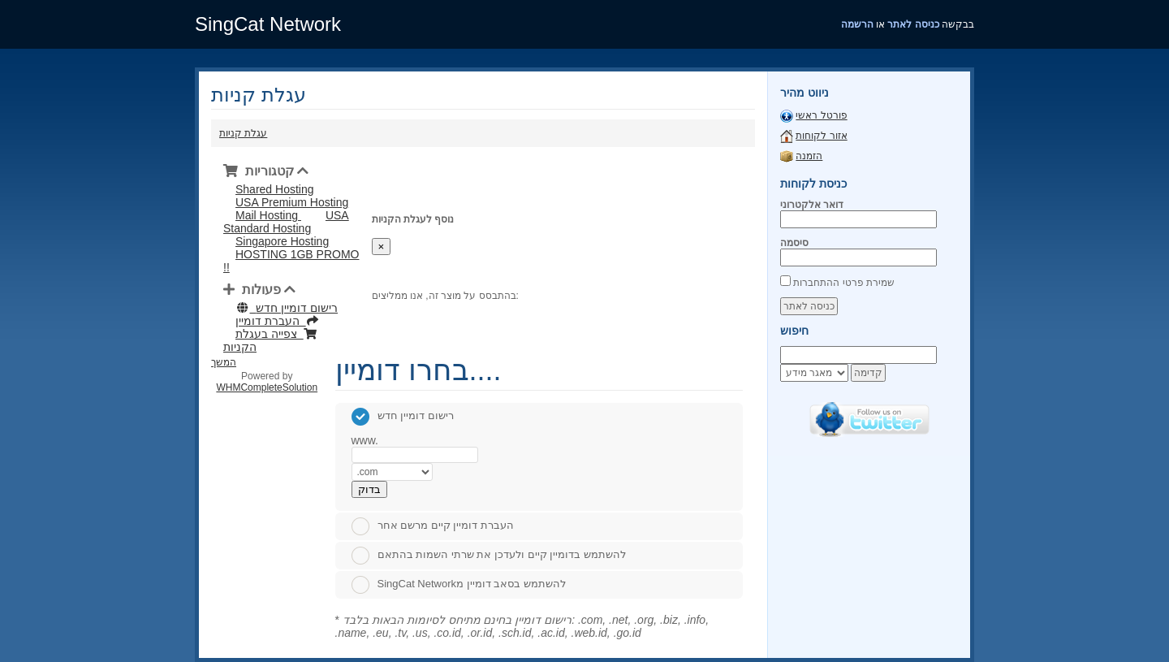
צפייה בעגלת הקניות (270, 340)
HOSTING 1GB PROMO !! (291, 261)
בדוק (369, 489)
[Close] (381, 246)
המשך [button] (223, 362)
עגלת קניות (243, 133)
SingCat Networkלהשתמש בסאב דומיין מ (459, 584)
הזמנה (809, 156)
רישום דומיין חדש (403, 415)
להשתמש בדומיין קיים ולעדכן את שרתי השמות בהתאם (489, 554)
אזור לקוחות (821, 135)
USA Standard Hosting (286, 222)
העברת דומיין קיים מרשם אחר (433, 525)
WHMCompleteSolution (266, 387)
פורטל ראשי (821, 115)
